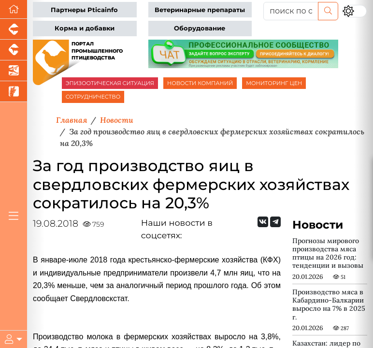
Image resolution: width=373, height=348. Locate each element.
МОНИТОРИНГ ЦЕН (274, 83)
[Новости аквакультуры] (13, 70)
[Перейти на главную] (13, 9)
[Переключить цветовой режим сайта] (354, 11)
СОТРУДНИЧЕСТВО (93, 96)
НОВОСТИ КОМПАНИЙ (200, 83)
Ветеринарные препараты (200, 10)
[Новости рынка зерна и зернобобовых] (13, 91)
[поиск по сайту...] (290, 11)
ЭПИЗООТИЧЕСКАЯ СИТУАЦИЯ (110, 83)
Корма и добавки (85, 28)
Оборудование (199, 28)
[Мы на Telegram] (275, 222)
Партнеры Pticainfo (84, 10)
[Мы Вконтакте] (263, 222)
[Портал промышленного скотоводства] (13, 50)
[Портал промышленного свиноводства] (13, 29)
